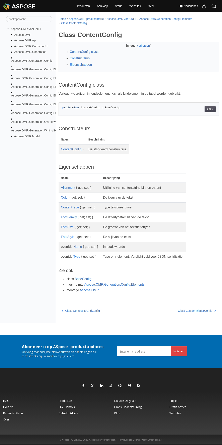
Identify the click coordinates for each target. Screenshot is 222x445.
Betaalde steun (13, 413)
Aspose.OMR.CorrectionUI (31, 46)
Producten (83, 6)
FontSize (67, 227)
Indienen (178, 351)
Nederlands (188, 6)
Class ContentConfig (74, 23)
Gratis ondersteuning (128, 407)
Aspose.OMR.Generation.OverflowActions (38, 121)
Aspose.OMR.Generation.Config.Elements (38, 69)
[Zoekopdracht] (29, 19)
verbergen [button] (138, 45)
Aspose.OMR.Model (27, 136)
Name (77, 246)
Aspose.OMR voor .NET (26, 29)
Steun (118, 6)
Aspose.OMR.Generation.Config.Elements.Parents (43, 86)
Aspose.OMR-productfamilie (86, 19)
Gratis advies (177, 407)
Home (62, 19)
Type (76, 256)
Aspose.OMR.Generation (30, 51)
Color (65, 197)
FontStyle (68, 237)
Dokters (8, 407)
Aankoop (102, 6)
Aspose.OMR (22, 34)
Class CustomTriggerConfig (186, 310)
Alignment (68, 187)
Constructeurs (80, 58)
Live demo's (67, 407)
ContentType (70, 207)
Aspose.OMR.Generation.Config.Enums (36, 113)
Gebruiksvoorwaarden (143, 440)
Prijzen (173, 401)
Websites (135, 6)
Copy (199, 109)
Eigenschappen (81, 64)
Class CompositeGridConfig (81, 310)
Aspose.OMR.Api (25, 40)
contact (158, 440)
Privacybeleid (125, 440)
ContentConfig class (84, 51)
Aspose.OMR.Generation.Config (32, 60)
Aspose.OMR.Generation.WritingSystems (37, 130)
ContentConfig (71, 149)
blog (117, 413)
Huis (6, 401)
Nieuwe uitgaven (125, 401)
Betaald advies (68, 413)
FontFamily (69, 217)
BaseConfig (83, 279)
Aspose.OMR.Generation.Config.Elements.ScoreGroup (46, 95)
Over (151, 6)
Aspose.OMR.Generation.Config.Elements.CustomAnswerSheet (52, 78)
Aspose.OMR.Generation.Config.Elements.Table (42, 104)
